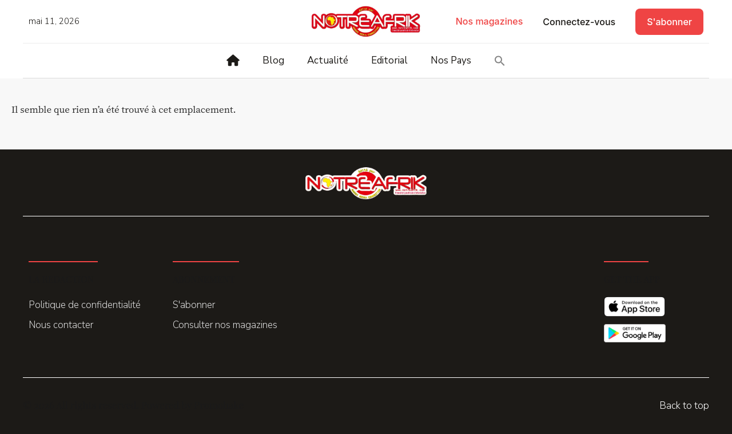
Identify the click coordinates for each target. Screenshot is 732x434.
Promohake (219, 405)
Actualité (327, 60)
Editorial (389, 60)
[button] (500, 61)
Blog (273, 60)
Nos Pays (451, 60)
